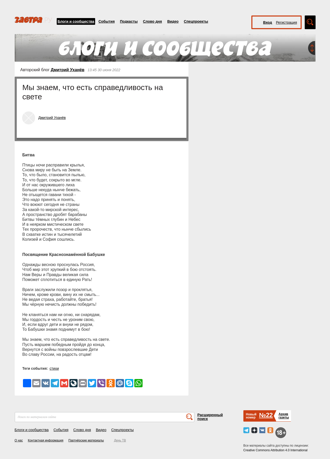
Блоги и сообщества (76, 21)
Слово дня (152, 21)
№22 (266, 415)
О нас (19, 440)
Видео (173, 21)
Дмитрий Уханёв (68, 70)
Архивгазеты (283, 415)
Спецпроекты (196, 21)
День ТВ (120, 440)
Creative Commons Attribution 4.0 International (275, 450)
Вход (267, 22)
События (106, 21)
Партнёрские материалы (86, 440)
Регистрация (286, 22)
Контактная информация (45, 440)
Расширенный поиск (210, 417)
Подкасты (129, 21)
